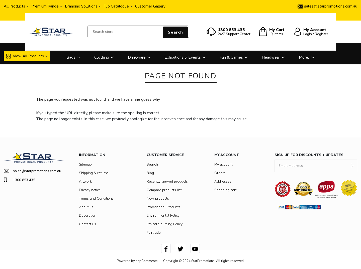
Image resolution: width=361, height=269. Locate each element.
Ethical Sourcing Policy (165, 224)
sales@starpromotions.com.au (32, 171)
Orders (219, 173)
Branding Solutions (81, 6)
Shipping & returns (94, 173)
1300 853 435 (19, 179)
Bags (70, 57)
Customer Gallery (150, 6)
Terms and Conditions (96, 198)
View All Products (25, 56)
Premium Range (45, 6)
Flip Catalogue (116, 6)
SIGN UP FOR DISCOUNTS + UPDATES (309, 155)
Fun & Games (231, 57)
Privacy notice (90, 190)
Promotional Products (163, 207)
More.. (304, 57)
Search (175, 32)
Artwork (85, 181)
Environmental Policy (163, 215)
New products (158, 198)
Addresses (222, 181)
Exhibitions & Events (182, 57)
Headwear (271, 57)
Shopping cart (225, 190)
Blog (150, 173)
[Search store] (138, 32)
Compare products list (164, 190)
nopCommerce (146, 261)
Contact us (87, 224)
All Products (14, 6)
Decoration (87, 215)
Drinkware (137, 57)
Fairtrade (154, 232)
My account (223, 164)
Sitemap (85, 164)
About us (86, 207)
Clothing (101, 57)
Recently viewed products (167, 181)
